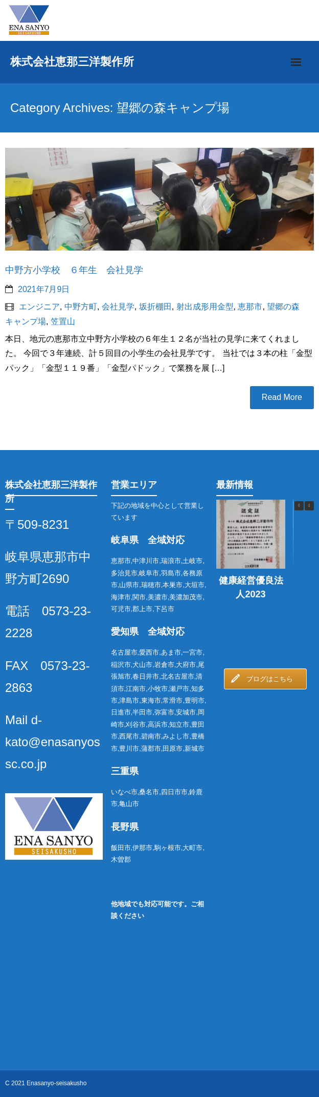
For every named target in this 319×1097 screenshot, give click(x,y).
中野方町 (80, 306)
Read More (282, 397)
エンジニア (39, 306)
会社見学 (118, 306)
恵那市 (250, 306)
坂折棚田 (155, 306)
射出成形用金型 (205, 306)
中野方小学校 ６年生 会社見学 (74, 270)
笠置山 (63, 321)
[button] (309, 505)
